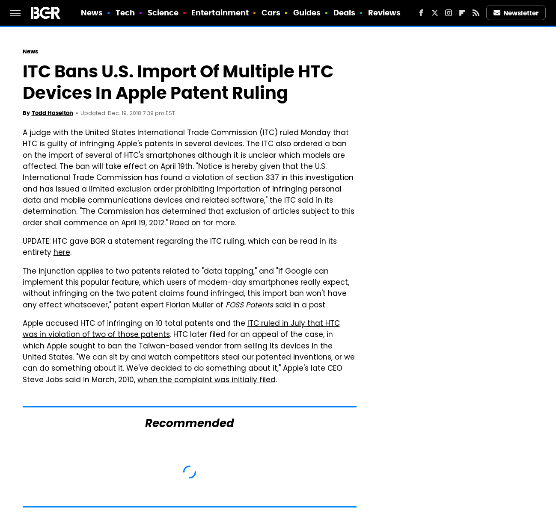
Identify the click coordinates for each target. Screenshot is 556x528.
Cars (271, 13)
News (92, 13)
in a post (309, 306)
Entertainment (220, 13)
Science (163, 13)
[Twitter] (434, 12)
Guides (307, 13)
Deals (344, 13)
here (62, 253)
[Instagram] (448, 12)
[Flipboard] (462, 12)
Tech (125, 13)
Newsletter (516, 13)
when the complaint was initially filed (206, 380)
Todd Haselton (52, 113)
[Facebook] (421, 12)
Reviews (384, 13)
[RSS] (476, 12)
